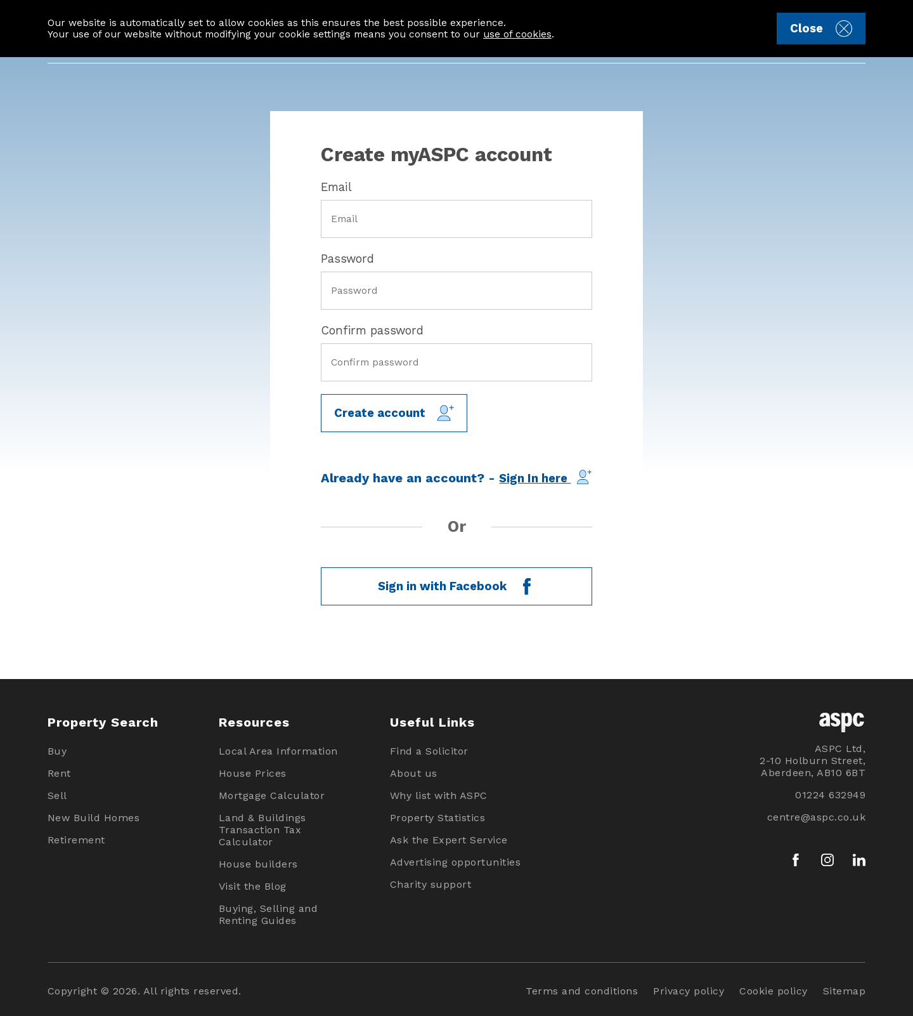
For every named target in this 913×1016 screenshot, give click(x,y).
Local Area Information (278, 751)
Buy (57, 751)
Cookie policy (773, 991)
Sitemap (844, 991)
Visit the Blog (253, 886)
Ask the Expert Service (449, 840)
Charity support (431, 884)
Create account (394, 413)
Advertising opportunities (455, 862)
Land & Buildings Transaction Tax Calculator (262, 830)
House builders (258, 864)
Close (820, 28)
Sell (57, 795)
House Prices (253, 773)
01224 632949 (830, 795)
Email (336, 187)
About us (413, 773)
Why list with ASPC (439, 795)
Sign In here (545, 477)
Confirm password (372, 330)
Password (347, 258)
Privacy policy (688, 991)
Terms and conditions (582, 991)
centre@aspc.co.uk (816, 817)
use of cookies (517, 34)
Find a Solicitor (429, 751)
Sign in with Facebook (456, 586)
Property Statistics (438, 818)
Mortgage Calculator (272, 795)
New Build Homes (94, 818)
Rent (59, 773)
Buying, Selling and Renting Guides (268, 914)
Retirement (76, 840)
